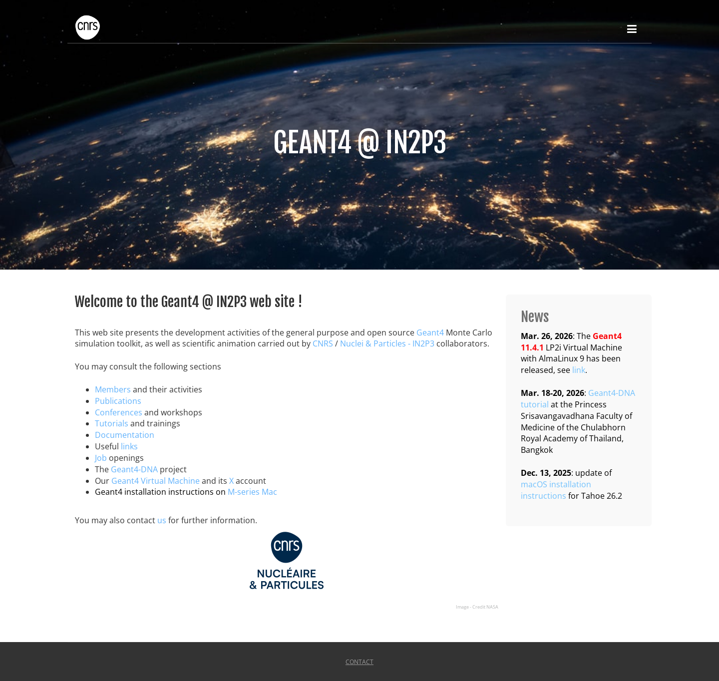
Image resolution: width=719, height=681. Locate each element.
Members (113, 389)
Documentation (124, 434)
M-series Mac (252, 491)
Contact (359, 662)
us (161, 520)
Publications (118, 400)
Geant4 (430, 332)
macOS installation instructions (556, 490)
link (578, 369)
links (129, 446)
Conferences (118, 412)
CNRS (323, 343)
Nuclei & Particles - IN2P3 (387, 343)
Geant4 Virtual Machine (155, 480)
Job (101, 457)
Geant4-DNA (134, 469)
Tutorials (111, 423)
